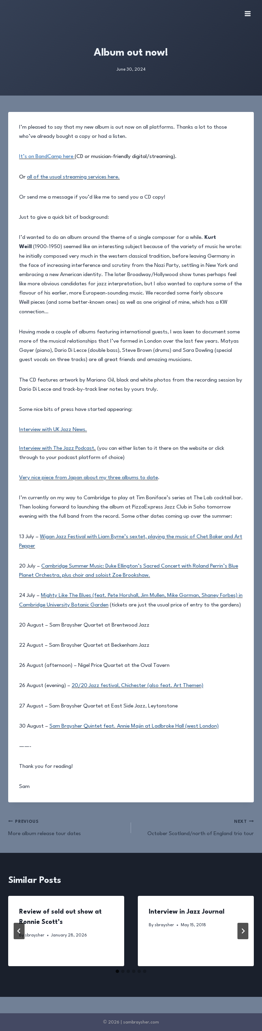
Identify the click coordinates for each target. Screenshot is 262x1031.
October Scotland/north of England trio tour (195, 826)
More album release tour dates (66, 826)
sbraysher (34, 935)
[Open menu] (247, 13)
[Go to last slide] (19, 931)
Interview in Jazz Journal (186, 912)
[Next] (242, 931)
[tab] (117, 971)
